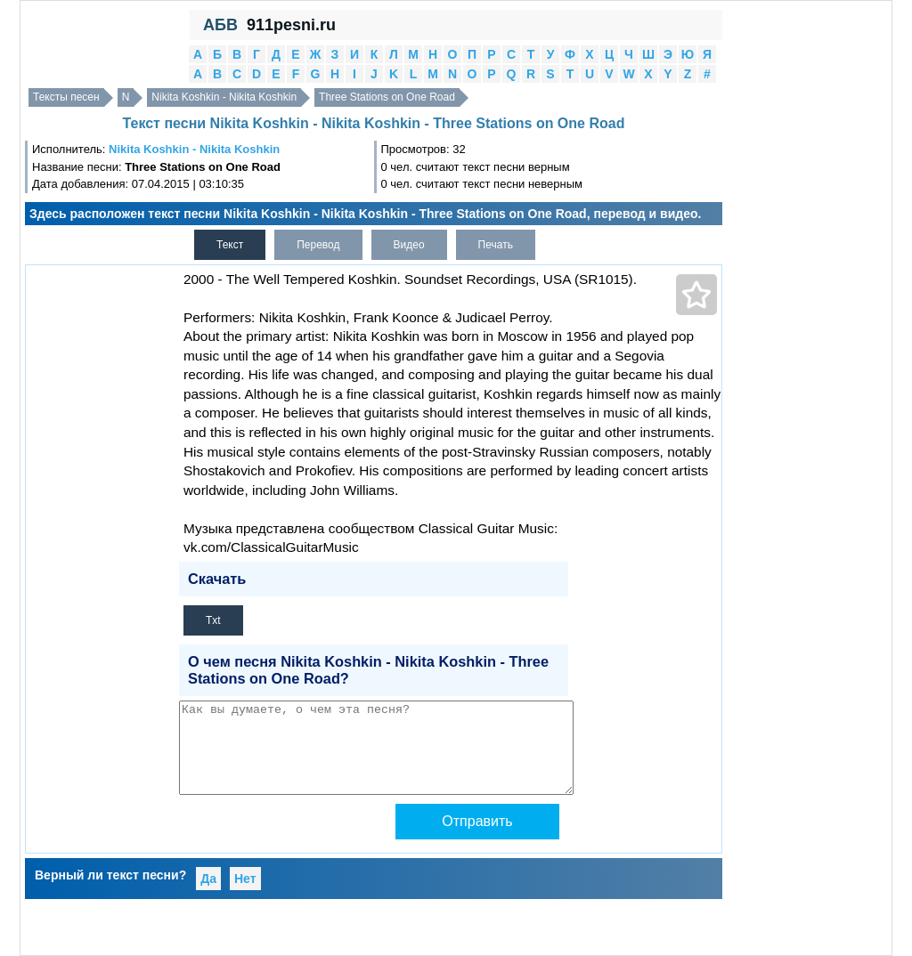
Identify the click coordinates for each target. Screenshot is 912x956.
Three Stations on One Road (387, 97)
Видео (409, 245)
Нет (245, 878)
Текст (229, 245)
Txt (213, 620)
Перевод (318, 245)
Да (208, 878)
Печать (495, 245)
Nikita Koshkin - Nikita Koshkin (224, 97)
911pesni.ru (291, 25)
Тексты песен (66, 97)
